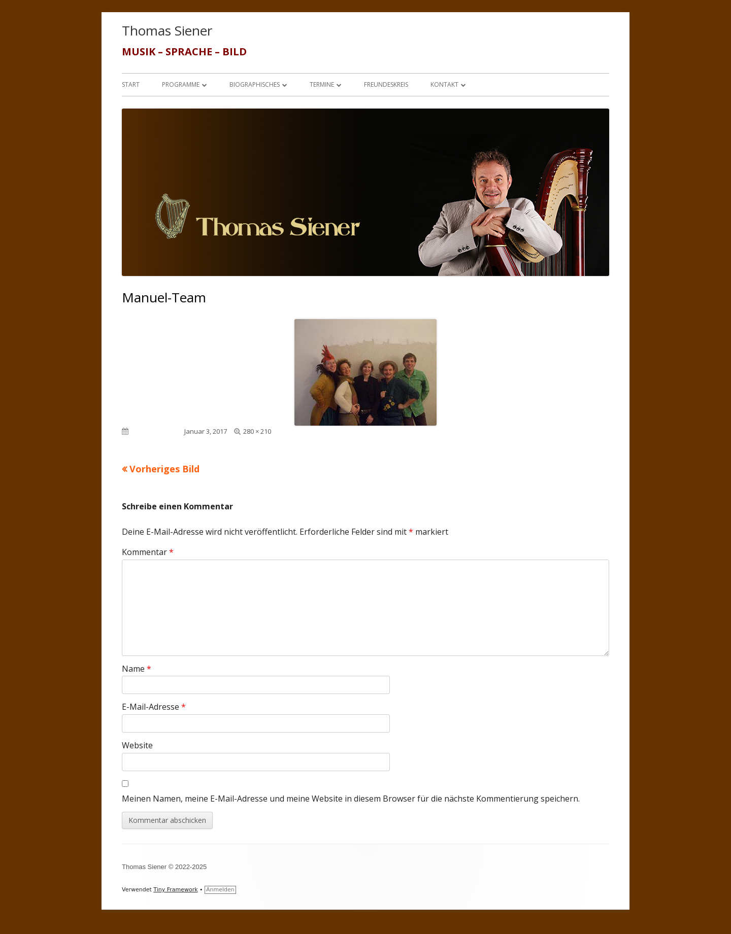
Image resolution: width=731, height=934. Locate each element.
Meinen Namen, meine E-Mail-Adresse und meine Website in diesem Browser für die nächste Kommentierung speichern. (351, 798)
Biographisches (254, 84)
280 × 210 (257, 431)
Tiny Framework (175, 889)
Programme (181, 84)
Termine (322, 84)
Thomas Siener (167, 30)
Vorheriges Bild (164, 469)
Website (137, 745)
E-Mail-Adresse (154, 706)
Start (131, 84)
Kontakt (444, 84)
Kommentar (148, 552)
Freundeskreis (386, 84)
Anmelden (220, 889)
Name (136, 668)
